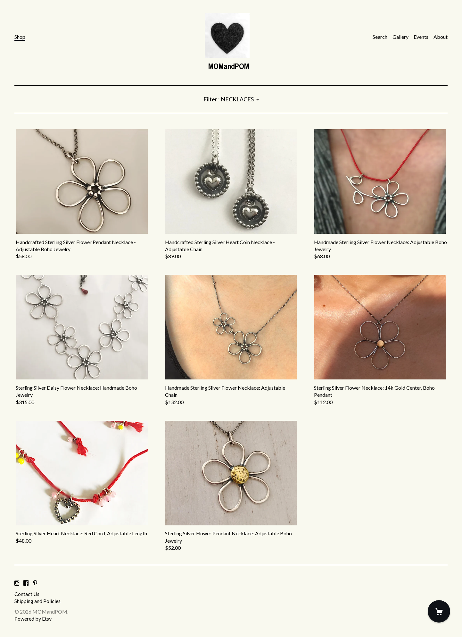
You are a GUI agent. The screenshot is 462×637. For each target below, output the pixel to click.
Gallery (400, 37)
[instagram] (16, 583)
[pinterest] (35, 583)
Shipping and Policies (37, 601)
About (440, 37)
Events (421, 37)
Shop (19, 37)
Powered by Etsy (33, 619)
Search (380, 37)
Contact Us (26, 594)
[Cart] (439, 611)
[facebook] (26, 583)
